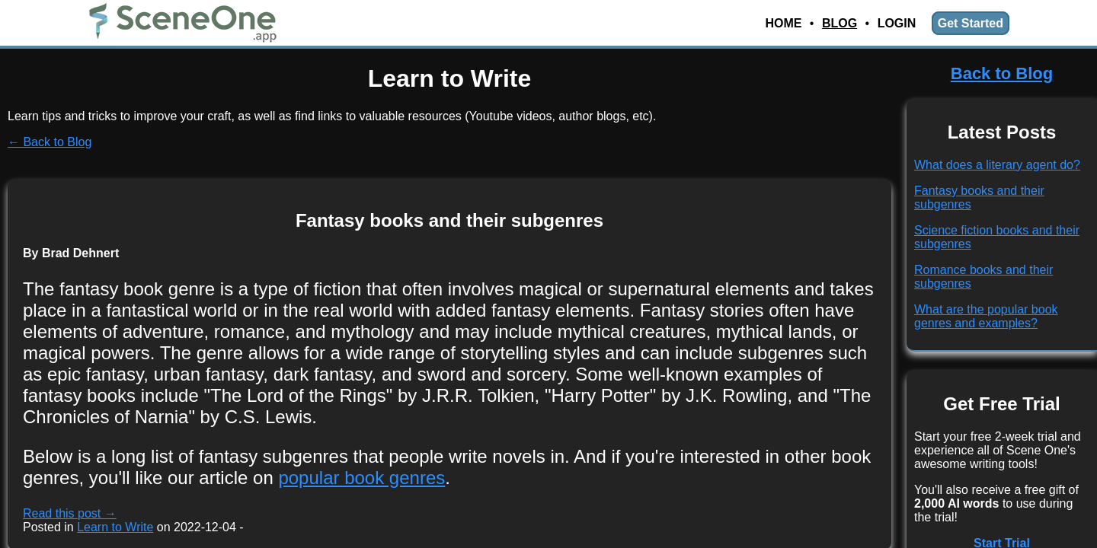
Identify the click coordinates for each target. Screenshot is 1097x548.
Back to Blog (1002, 73)
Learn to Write (115, 527)
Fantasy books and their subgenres (449, 220)
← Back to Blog (49, 141)
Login (897, 23)
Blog (839, 23)
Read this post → (70, 513)
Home (783, 23)
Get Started (970, 23)
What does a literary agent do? (997, 164)
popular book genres (361, 477)
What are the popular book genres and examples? (986, 316)
